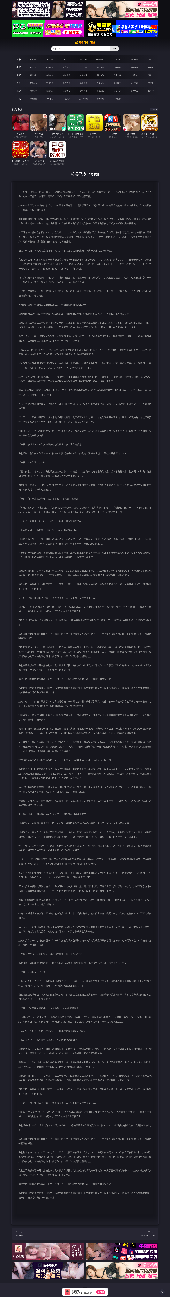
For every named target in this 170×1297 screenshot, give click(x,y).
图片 (18, 83)
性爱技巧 (151, 91)
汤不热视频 (83, 99)
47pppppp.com (85, 43)
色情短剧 (117, 99)
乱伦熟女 (134, 75)
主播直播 (134, 67)
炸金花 (117, 59)
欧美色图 (66, 83)
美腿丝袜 (100, 83)
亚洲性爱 (33, 75)
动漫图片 (83, 83)
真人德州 (49, 59)
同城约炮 (33, 99)
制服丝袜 (100, 75)
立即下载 (101, 1292)
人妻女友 (66, 91)
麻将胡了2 (100, 59)
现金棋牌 (134, 59)
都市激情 (33, 91)
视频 (18, 67)
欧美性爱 (83, 75)
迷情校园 (100, 91)
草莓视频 (66, 99)
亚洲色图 (49, 83)
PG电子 (33, 59)
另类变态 (151, 75)
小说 (18, 90)
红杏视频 (100, 99)
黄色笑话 (134, 91)
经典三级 (117, 75)
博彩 (18, 59)
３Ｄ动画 (83, 67)
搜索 (114, 48)
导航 (18, 98)
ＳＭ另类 (151, 67)
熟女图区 (134, 83)
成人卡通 (66, 75)
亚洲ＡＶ (33, 67)
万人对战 (66, 59)
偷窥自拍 (33, 83)
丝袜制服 (117, 67)
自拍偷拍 (49, 67)
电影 (18, 75)
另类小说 (117, 91)
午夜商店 (49, 99)
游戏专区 (83, 59)
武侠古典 (83, 91)
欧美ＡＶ (66, 67)
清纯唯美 (117, 83)
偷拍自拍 (49, 75)
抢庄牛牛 (151, 59)
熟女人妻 (100, 67)
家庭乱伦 (49, 91)
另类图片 (151, 83)
